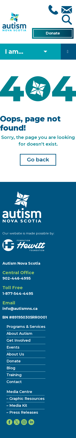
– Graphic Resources (25, 398)
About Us (15, 354)
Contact (14, 382)
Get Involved (18, 340)
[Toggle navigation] (67, 51)
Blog (10, 368)
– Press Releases (22, 412)
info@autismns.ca (19, 308)
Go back (38, 159)
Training (14, 375)
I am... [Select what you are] (14, 51)
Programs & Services (25, 326)
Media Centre (19, 392)
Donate (53, 33)
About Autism (19, 333)
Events (12, 347)
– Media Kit (16, 405)
